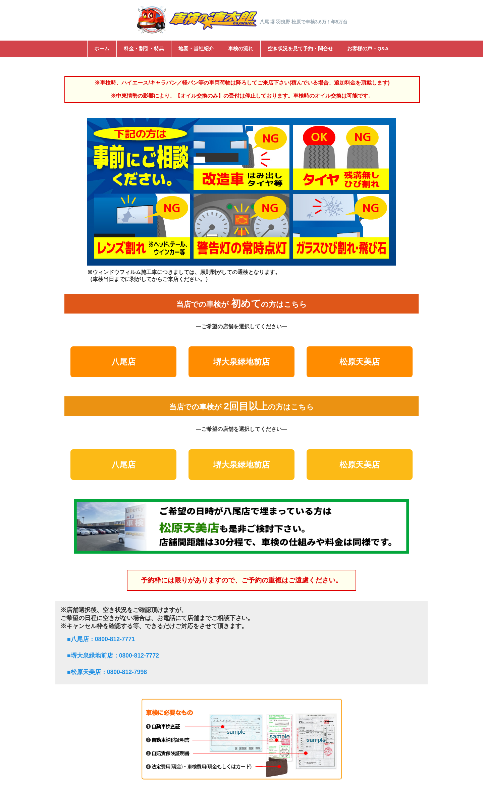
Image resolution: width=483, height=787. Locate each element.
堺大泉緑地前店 (241, 361)
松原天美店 (359, 361)
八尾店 (123, 361)
